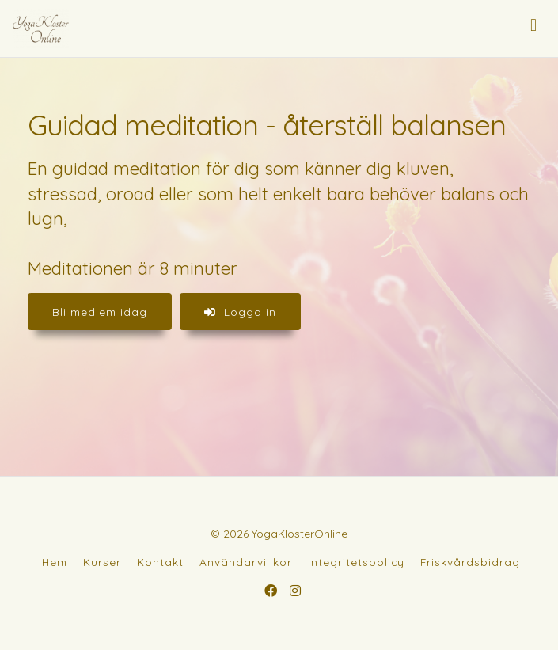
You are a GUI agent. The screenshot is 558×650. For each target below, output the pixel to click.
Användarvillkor (245, 561)
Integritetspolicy (356, 561)
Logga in (240, 311)
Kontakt (160, 561)
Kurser (102, 561)
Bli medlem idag (99, 311)
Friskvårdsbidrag (470, 561)
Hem (54, 561)
